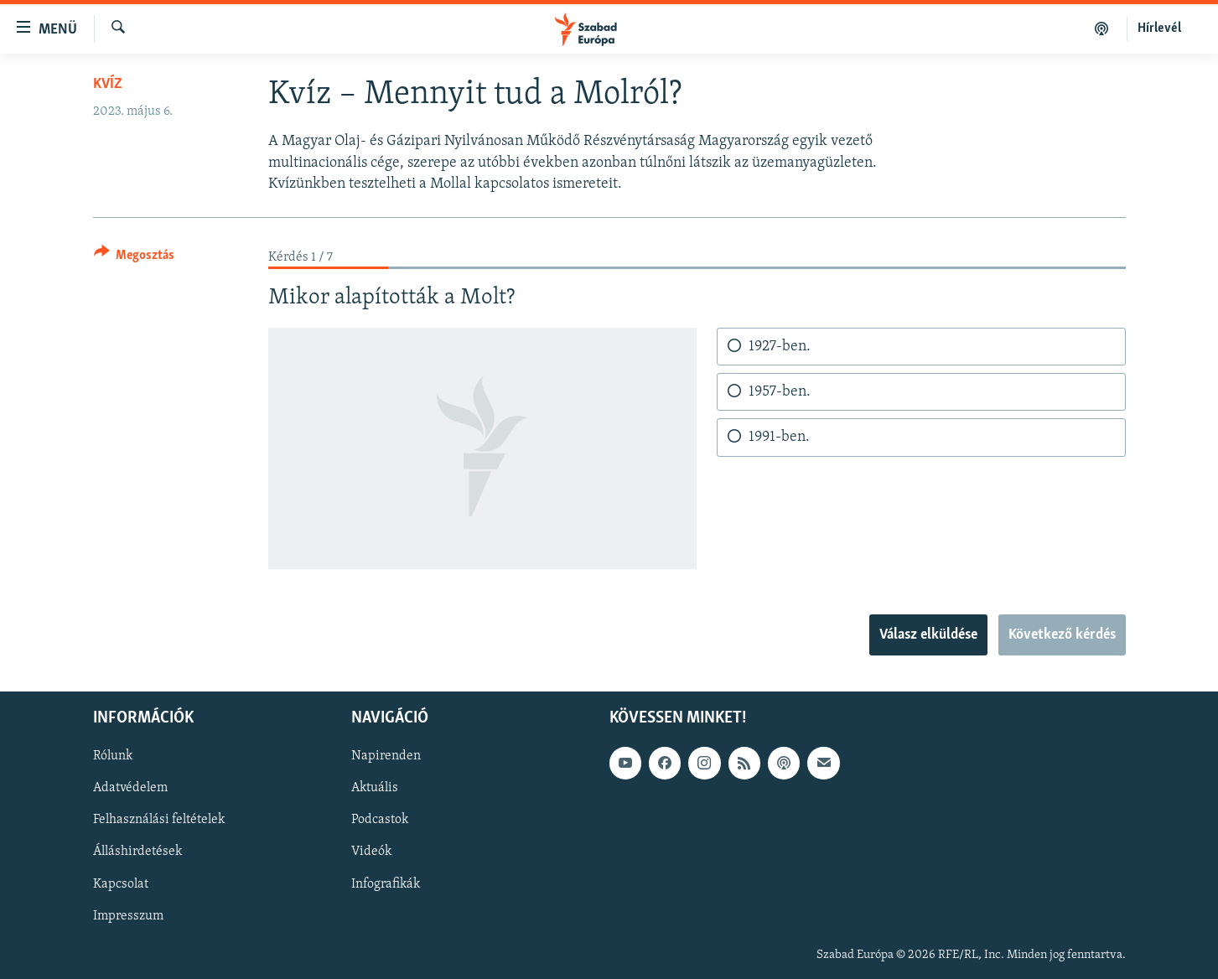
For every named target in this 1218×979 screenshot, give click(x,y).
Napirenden (386, 756)
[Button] (134, 258)
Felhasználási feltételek (159, 819)
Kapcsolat (120, 883)
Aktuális (374, 788)
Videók (371, 851)
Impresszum (128, 915)
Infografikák (385, 883)
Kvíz (107, 84)
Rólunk (112, 756)
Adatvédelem (130, 788)
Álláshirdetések (137, 851)
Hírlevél (1159, 28)
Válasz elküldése (928, 635)
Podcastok (379, 819)
